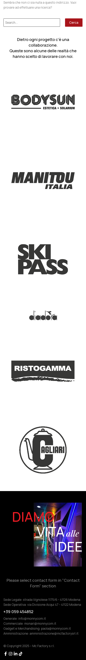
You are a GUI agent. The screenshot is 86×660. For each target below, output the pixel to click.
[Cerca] (31, 22)
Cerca (73, 22)
